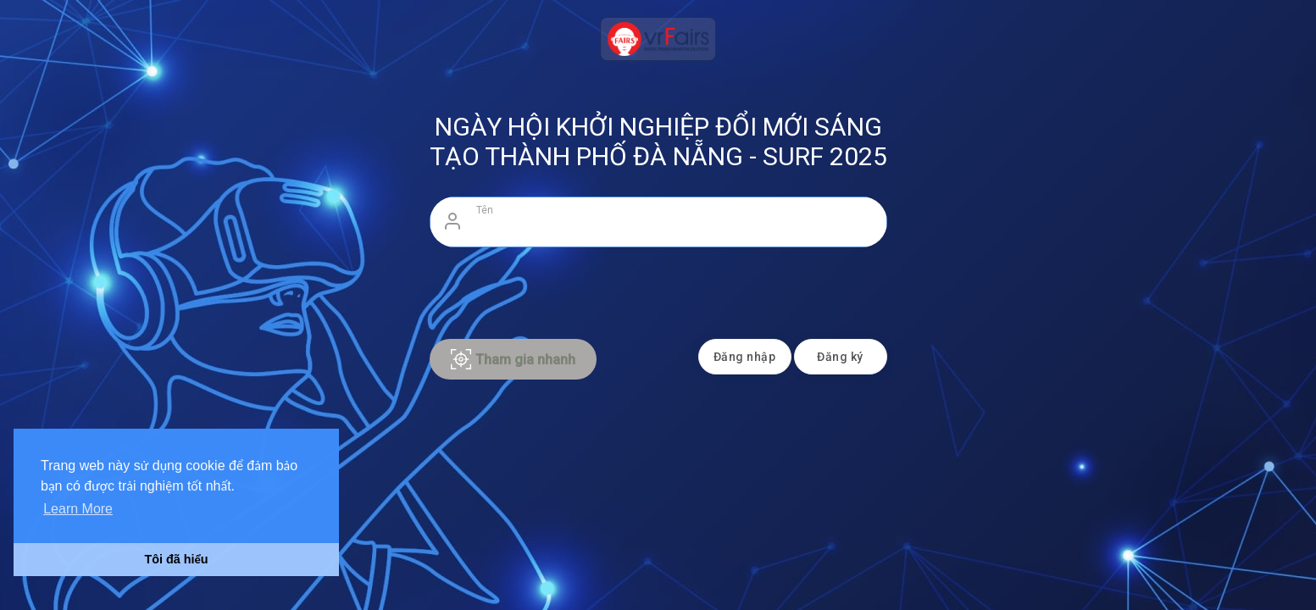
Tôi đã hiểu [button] (176, 559)
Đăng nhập (745, 356)
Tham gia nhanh (513, 359)
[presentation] (658, 289)
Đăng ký (840, 356)
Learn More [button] (78, 509)
